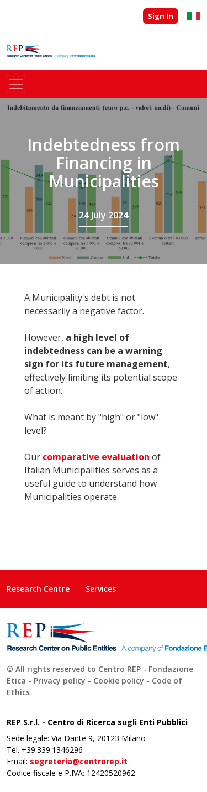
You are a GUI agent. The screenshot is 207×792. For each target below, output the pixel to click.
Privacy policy (60, 680)
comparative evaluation (95, 457)
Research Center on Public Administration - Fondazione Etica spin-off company (51, 51)
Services (101, 588)
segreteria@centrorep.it (79, 761)
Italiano (193, 16)
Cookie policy (118, 680)
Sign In (160, 16)
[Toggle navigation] (16, 84)
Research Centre (38, 588)
